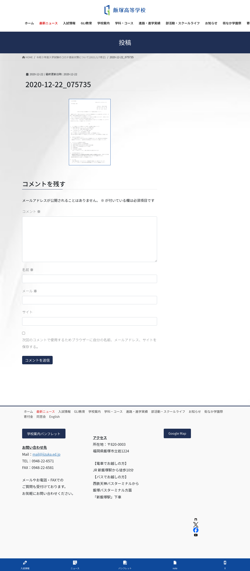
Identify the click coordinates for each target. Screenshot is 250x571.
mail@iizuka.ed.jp (47, 454)
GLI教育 (90, 411)
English (106, 416)
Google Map (178, 433)
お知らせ (31, 416)
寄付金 (74, 416)
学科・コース (130, 411)
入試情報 (72, 411)
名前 (28, 269)
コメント (31, 211)
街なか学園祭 (53, 416)
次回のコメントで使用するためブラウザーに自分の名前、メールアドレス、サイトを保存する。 (89, 343)
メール (29, 290)
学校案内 (108, 411)
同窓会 (89, 416)
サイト (27, 311)
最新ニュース (50, 411)
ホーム (30, 411)
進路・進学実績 (156, 411)
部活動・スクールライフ (191, 411)
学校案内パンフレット (45, 433)
